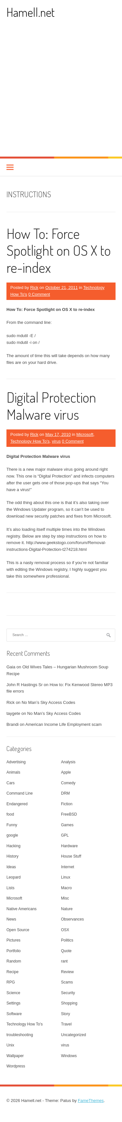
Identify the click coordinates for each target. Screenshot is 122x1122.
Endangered (16, 804)
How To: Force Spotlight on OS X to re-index (58, 250)
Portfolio (13, 951)
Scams (67, 982)
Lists (10, 888)
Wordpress (15, 1066)
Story (65, 1014)
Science (13, 993)
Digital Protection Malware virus (51, 405)
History (12, 856)
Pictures (13, 940)
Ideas (11, 867)
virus (56, 441)
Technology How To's (29, 441)
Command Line (19, 793)
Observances (72, 919)
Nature (67, 909)
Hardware (69, 846)
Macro (66, 888)
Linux (65, 877)
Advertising (15, 762)
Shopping (69, 1003)
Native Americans (21, 909)
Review (67, 972)
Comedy (68, 783)
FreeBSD (69, 814)
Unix (10, 1045)
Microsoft (85, 434)
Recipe (12, 972)
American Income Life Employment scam (63, 724)
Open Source (17, 930)
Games (67, 825)
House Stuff (71, 856)
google (12, 835)
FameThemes (91, 1100)
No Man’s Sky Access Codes (48, 702)
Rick (34, 287)
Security (68, 993)
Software (14, 1014)
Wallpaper (15, 1056)
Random (13, 961)
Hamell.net (30, 12)
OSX (65, 930)
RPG (10, 982)
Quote (66, 951)
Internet (67, 867)
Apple (66, 772)
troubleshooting (19, 1035)
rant (64, 961)
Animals (13, 772)
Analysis (68, 762)
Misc (65, 898)
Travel (66, 1024)
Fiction (66, 804)
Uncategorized (73, 1035)
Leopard (13, 877)
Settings (13, 1003)
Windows (69, 1056)
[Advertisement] (61, 92)
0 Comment (39, 294)
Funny (11, 825)
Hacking (13, 846)
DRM (65, 793)
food (10, 814)
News (11, 919)
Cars (10, 783)
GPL (65, 835)
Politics (67, 940)
